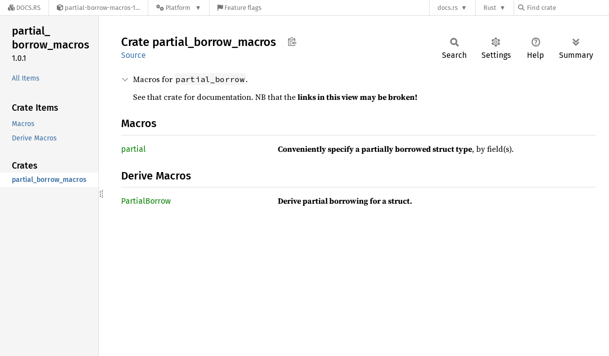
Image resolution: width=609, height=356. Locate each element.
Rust (489, 7)
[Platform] (178, 7)
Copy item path (292, 41)
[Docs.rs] (24, 7)
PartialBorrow (146, 201)
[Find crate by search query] (567, 7)
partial (133, 149)
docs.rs (447, 7)
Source (133, 55)
